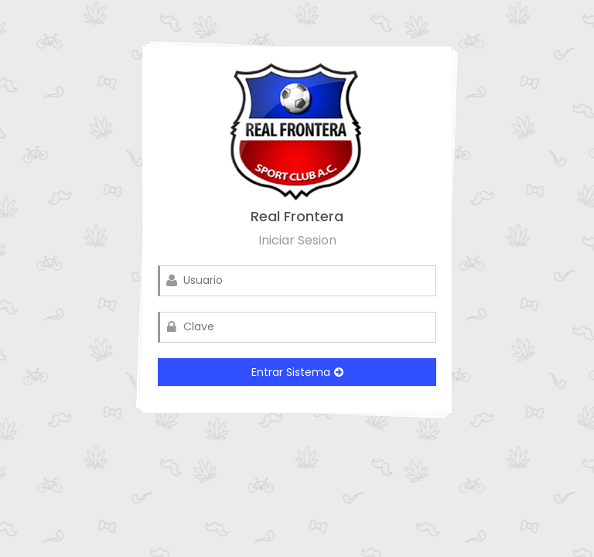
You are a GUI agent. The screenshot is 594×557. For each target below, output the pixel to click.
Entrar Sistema (297, 372)
